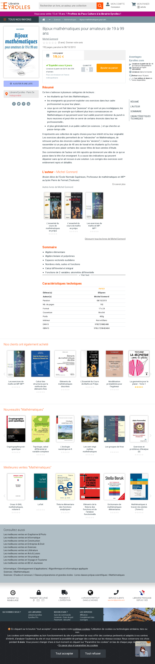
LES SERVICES (86, 612)
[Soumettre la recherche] (100, 5)
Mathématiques (22, 572)
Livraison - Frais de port (63, 617)
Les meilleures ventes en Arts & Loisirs (22, 553)
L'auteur (135, 106)
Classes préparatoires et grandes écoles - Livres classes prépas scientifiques (71, 575)
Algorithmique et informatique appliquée (68, 568)
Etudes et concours (23, 575)
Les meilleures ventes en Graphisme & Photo (25, 534)
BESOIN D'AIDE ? (61, 612)
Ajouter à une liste (21, 83)
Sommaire (136, 111)
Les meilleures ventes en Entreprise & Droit (24, 544)
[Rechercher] (68, 5)
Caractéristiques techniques (140, 117)
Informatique (10, 568)
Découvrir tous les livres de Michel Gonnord (105, 239)
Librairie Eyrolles (35, 615)
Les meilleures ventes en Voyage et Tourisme (25, 560)
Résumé (134, 102)
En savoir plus (118, 184)
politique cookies (81, 629)
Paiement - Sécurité (62, 620)
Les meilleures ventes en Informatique (22, 537)
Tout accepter (64, 653)
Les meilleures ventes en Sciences (20, 547)
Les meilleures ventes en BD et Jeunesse (23, 563)
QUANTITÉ (87, 65)
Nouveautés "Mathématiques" (24, 409)
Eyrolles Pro (33, 617)
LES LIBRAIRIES (34, 612)
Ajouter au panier (109, 67)
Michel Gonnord (50, 39)
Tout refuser (93, 653)
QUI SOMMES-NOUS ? (11, 612)
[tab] (63, 55)
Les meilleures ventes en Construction (22, 541)
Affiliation (84, 615)
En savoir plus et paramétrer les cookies (78, 645)
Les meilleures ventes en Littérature (21, 550)
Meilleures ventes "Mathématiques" (27, 467)
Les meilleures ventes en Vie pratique (21, 556)
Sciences (8, 572)
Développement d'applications (32, 568)
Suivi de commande (62, 615)
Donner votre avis (74, 42)
